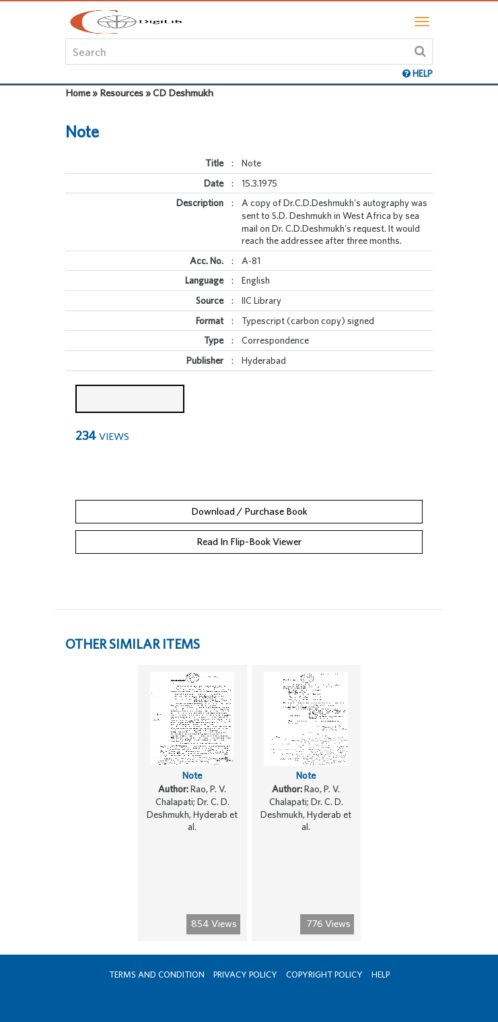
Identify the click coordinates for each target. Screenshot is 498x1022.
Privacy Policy (245, 974)
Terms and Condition (157, 974)
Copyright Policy (324, 974)
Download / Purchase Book (249, 511)
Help (380, 974)
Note (192, 775)
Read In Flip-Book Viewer (249, 541)
